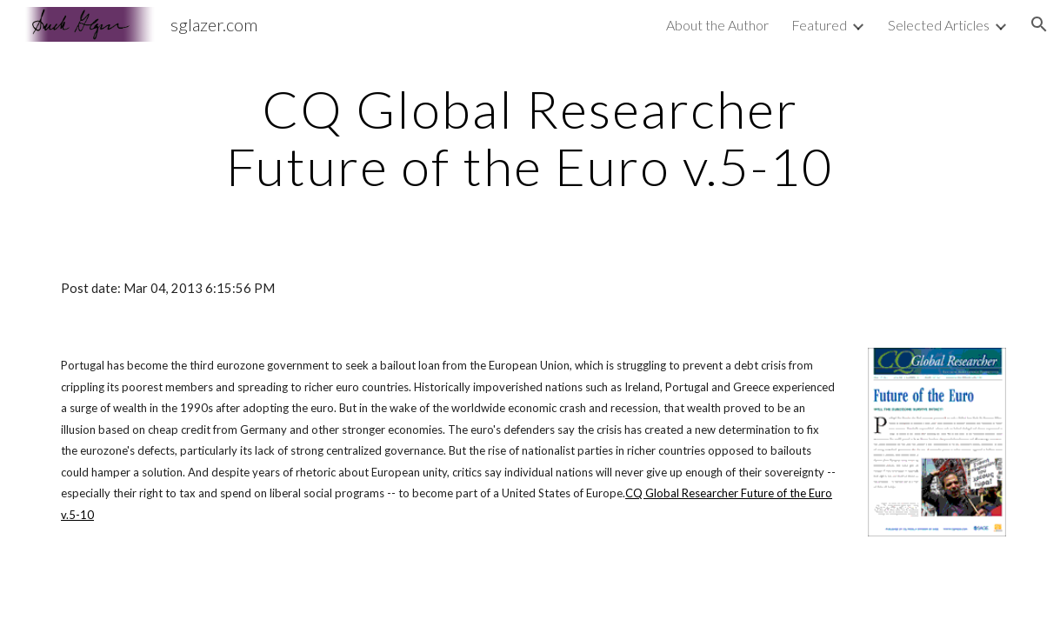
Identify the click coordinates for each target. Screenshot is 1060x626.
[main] (530, 137)
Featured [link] (819, 25)
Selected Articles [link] (939, 25)
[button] (1039, 24)
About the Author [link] (717, 25)
